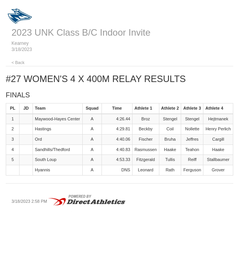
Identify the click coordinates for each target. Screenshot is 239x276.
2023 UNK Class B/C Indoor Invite (81, 32)
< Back (18, 62)
